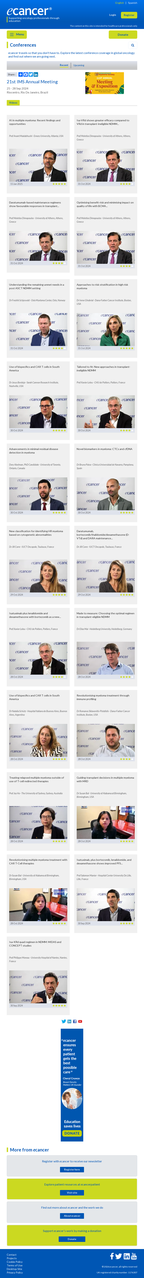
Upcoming (79, 65)
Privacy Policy (15, 1272)
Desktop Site (14, 1268)
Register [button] (129, 15)
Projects (12, 1258)
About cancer (72, 1215)
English (120, 2)
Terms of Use (14, 1265)
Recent (64, 65)
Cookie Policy (14, 1261)
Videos (13, 102)
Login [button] (112, 14)
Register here (72, 1169)
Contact (11, 1254)
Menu (17, 34)
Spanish (132, 2)
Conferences (23, 45)
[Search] (132, 45)
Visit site (72, 1192)
